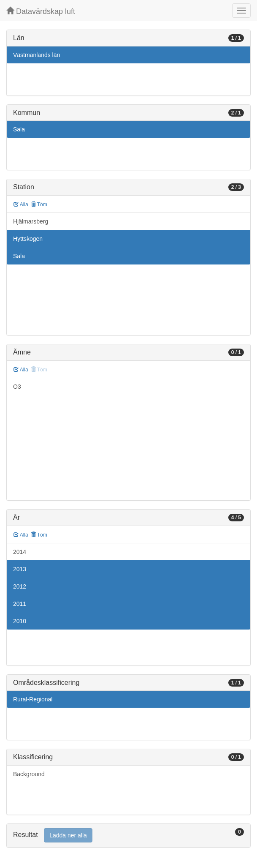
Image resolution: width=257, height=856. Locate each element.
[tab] (128, 835)
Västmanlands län (36, 55)
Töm (39, 204)
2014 (19, 551)
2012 (19, 586)
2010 (19, 621)
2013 (19, 569)
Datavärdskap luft (40, 11)
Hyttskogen (28, 238)
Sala (19, 129)
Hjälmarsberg (30, 221)
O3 (17, 386)
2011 (19, 603)
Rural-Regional (32, 699)
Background (29, 774)
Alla (21, 204)
